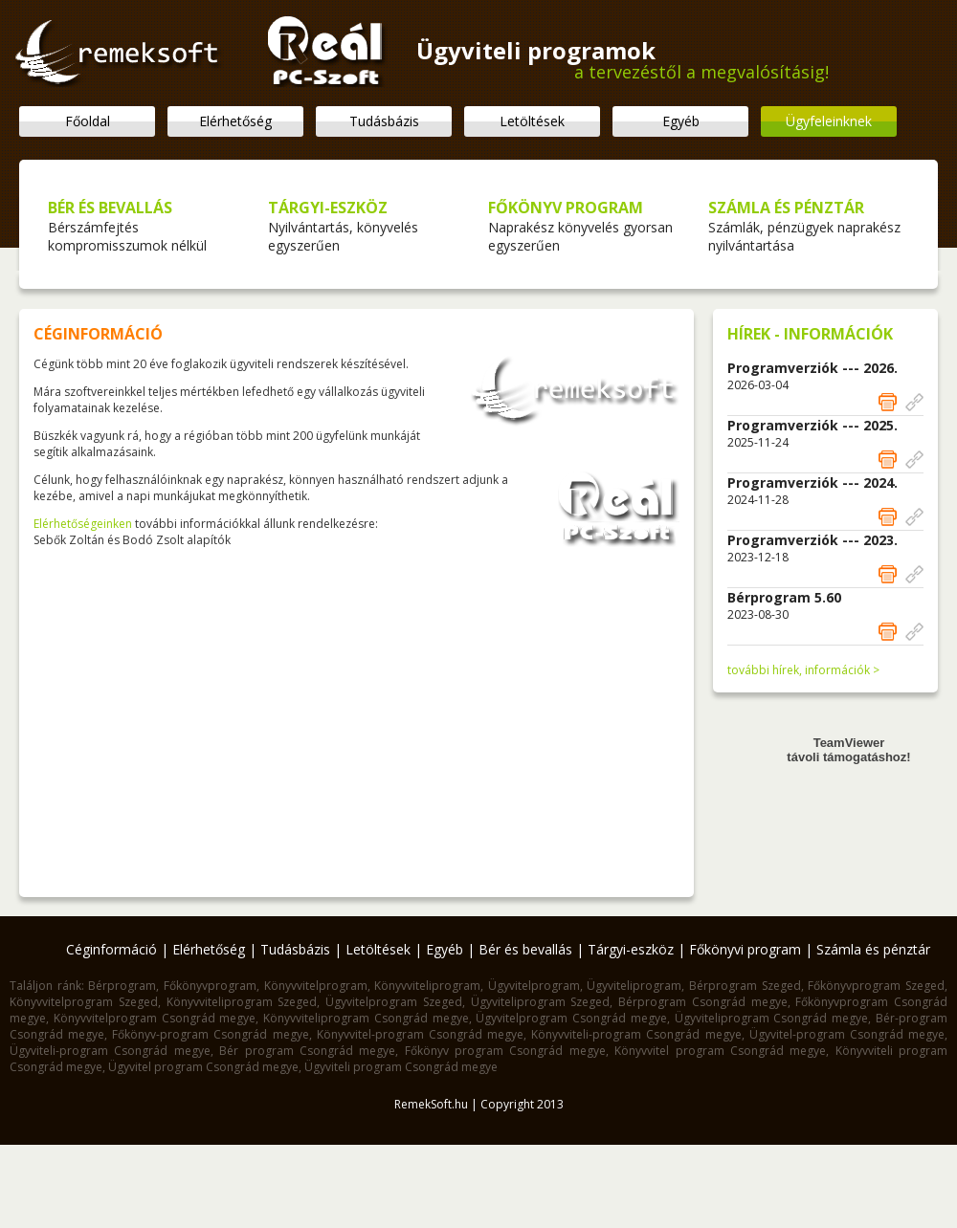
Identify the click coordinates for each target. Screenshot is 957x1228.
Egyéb (681, 121)
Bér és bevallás (525, 949)
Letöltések (532, 121)
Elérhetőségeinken (82, 523)
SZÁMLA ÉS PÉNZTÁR (786, 207)
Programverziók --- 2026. (812, 368)
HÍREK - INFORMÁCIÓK (810, 333)
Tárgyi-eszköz (631, 949)
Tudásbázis (384, 121)
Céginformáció (111, 949)
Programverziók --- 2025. (812, 425)
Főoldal (87, 121)
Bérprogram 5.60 (784, 597)
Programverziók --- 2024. (812, 482)
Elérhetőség (235, 121)
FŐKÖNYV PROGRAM (565, 207)
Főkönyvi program (745, 949)
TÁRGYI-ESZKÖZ (328, 207)
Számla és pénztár (873, 949)
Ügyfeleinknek (829, 121)
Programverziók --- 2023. (812, 540)
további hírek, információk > (803, 670)
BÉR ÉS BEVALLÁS (110, 207)
